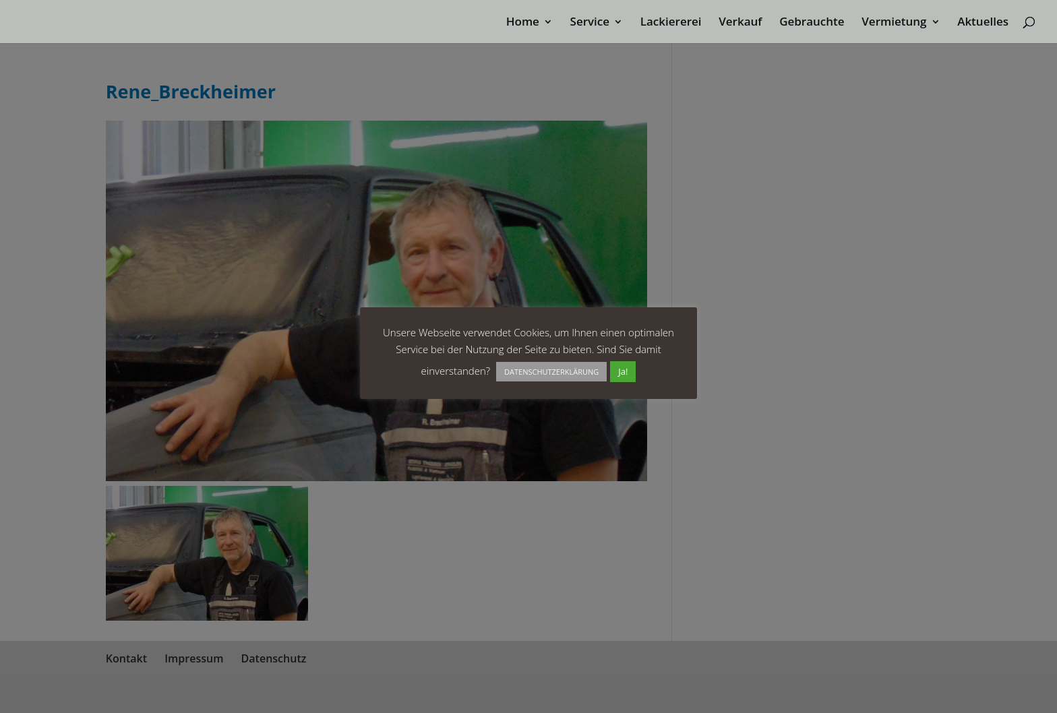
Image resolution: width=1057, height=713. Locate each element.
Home (522, 23)
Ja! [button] (623, 371)
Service (590, 23)
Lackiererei (671, 23)
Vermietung (894, 23)
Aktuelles (982, 23)
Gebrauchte (811, 23)
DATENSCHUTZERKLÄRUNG (551, 372)
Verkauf (740, 23)
